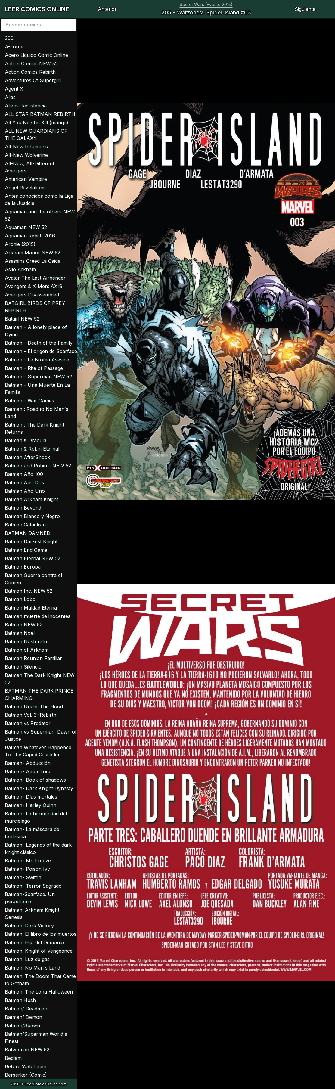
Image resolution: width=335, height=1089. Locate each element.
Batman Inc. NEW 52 (28, 591)
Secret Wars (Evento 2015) (206, 4)
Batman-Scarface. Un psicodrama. (30, 897)
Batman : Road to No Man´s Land (36, 412)
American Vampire (26, 179)
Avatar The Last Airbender (35, 278)
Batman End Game (26, 550)
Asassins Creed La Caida (32, 261)
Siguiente (305, 9)
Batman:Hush (20, 1000)
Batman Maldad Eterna (31, 608)
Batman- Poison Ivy (27, 869)
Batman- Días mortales (31, 797)
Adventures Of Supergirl (33, 80)
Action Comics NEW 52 (31, 63)
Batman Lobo (20, 599)
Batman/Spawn (22, 1025)
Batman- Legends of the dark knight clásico (38, 848)
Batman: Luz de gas (27, 959)
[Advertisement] (206, 61)
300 (9, 38)
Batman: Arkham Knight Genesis (32, 913)
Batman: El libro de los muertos (40, 934)
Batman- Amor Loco (28, 771)
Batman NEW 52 (23, 625)
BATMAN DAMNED (27, 533)
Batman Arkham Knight (31, 499)
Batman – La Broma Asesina (37, 360)
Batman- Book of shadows (35, 780)
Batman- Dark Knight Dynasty (39, 788)
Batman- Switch (23, 877)
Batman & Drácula (25, 440)
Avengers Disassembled (32, 295)
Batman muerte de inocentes (37, 616)
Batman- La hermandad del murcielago (36, 817)
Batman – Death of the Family (39, 343)
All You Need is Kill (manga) (36, 122)
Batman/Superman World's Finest (36, 1037)
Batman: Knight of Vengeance (39, 951)
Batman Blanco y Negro (32, 516)
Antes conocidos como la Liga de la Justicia (39, 199)
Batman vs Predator (28, 723)
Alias (10, 97)
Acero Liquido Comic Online (36, 55)
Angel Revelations (25, 188)
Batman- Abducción (28, 763)
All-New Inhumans (26, 147)
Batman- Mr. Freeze (28, 861)
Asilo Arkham (20, 269)
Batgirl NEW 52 (22, 319)
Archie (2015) (20, 244)
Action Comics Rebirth (30, 72)
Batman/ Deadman (26, 1009)
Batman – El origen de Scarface (41, 351)
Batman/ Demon (23, 1017)
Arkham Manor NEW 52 (32, 253)
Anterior (107, 9)
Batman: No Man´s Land (32, 968)
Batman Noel (20, 633)
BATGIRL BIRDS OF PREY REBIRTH (35, 306)
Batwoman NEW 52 (27, 1050)
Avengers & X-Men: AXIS (33, 286)
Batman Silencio (23, 667)
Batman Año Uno (25, 491)
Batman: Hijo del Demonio (34, 942)
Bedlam (13, 1058)
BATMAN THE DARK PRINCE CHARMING (39, 694)
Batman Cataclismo (26, 525)
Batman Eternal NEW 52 (32, 558)
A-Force (14, 47)
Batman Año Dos (24, 482)
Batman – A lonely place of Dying (36, 330)
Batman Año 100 (24, 474)
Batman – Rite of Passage (34, 368)
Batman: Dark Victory (29, 926)
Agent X (14, 89)
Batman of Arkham (26, 650)
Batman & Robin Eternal (32, 449)
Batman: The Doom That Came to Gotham (40, 979)
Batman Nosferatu (26, 641)
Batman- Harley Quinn (30, 805)
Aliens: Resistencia (26, 106)
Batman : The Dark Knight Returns (34, 428)
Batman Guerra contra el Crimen (33, 578)
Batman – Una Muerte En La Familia (37, 388)
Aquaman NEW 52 (26, 227)
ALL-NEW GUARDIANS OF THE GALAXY (36, 134)
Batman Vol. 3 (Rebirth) (31, 715)
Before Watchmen (25, 1066)
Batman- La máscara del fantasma (32, 832)
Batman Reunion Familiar (33, 658)
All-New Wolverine (26, 155)
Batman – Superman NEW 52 (38, 377)
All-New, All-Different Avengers (29, 167)
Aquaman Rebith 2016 (30, 236)
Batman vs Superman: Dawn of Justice (41, 735)
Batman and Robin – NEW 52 (38, 466)
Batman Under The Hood (34, 706)
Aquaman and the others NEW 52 (40, 215)
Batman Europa (23, 567)
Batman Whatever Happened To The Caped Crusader (38, 751)
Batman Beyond (23, 508)
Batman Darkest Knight (31, 541)
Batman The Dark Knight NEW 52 (40, 678)
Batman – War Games (29, 401)
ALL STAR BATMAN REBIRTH (40, 114)
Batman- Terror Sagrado (33, 886)
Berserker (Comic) (26, 1075)
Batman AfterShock (27, 457)
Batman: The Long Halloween (39, 992)
